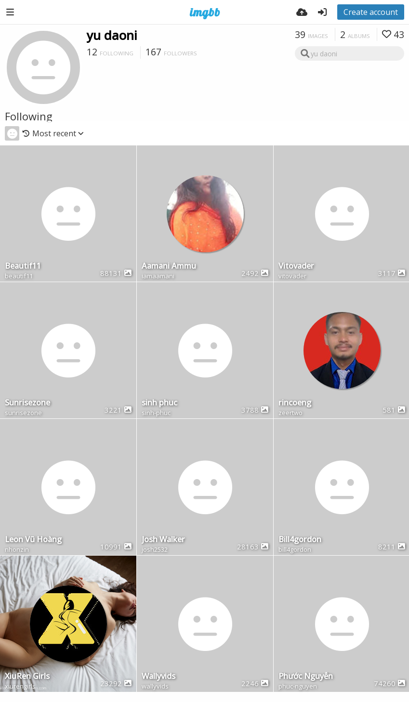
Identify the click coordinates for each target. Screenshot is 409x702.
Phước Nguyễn (305, 676)
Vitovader (296, 266)
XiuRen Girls (27, 676)
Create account (370, 12)
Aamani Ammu (169, 266)
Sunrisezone (27, 403)
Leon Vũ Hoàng (33, 540)
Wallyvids (158, 676)
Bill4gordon (299, 540)
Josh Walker (163, 540)
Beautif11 (23, 266)
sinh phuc (159, 403)
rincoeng (294, 403)
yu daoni (112, 35)
